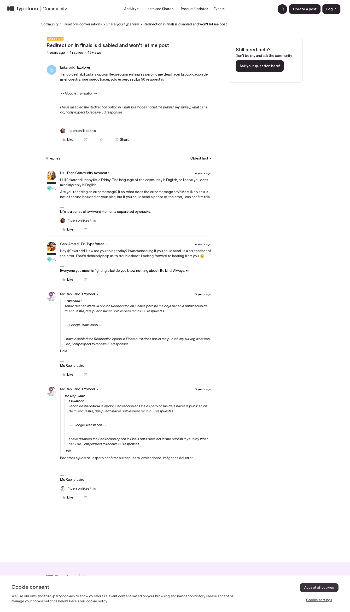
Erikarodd (67, 67)
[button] (305, 9)
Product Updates (194, 9)
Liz (62, 173)
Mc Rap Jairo (70, 294)
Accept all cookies (319, 587)
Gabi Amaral (69, 244)
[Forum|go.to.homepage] (39, 9)
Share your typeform (122, 24)
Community (49, 24)
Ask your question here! (259, 66)
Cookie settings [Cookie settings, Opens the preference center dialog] (319, 600)
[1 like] (78, 130)
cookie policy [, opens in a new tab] (96, 601)
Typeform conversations (82, 24)
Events (219, 9)
